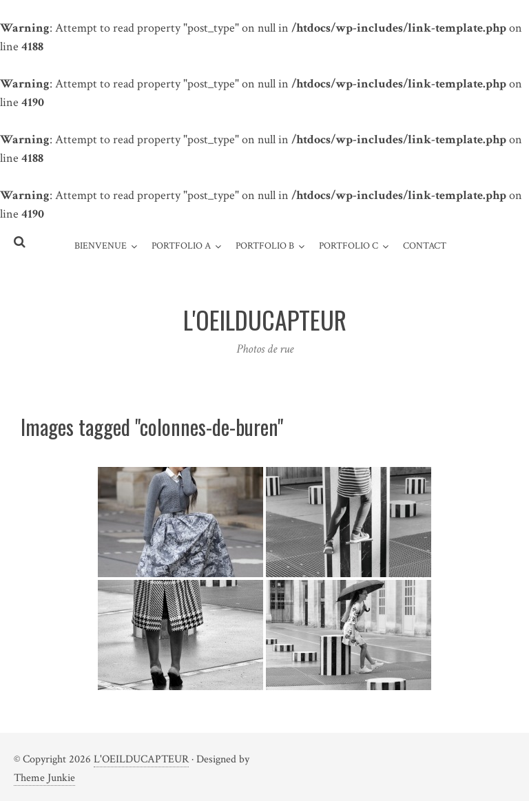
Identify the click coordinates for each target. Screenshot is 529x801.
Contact (424, 246)
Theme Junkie (44, 778)
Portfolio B (265, 246)
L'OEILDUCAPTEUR (141, 759)
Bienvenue (100, 246)
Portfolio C (348, 246)
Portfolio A (181, 246)
